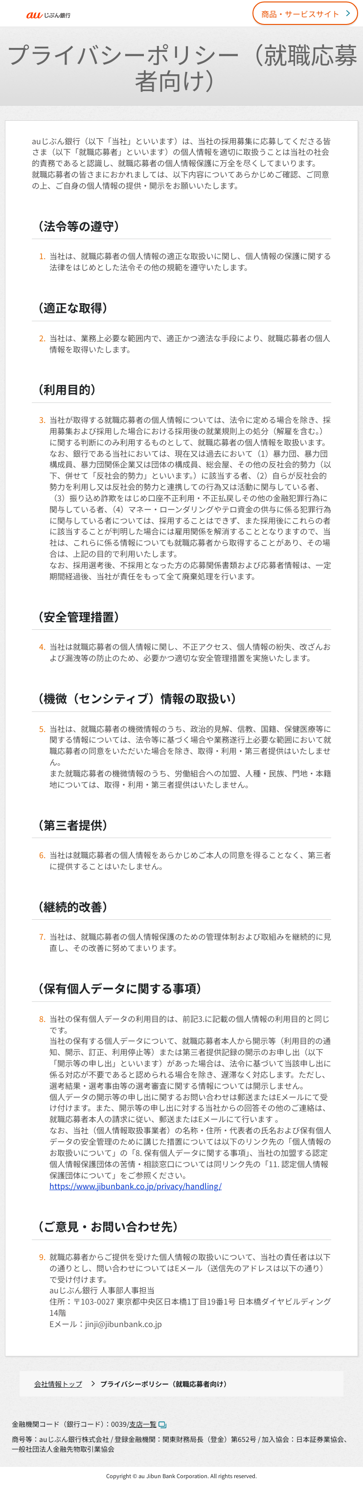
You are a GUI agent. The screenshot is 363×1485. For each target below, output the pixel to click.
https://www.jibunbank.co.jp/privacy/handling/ (135, 1186)
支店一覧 (147, 1424)
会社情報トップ (58, 1384)
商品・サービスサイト (300, 14)
